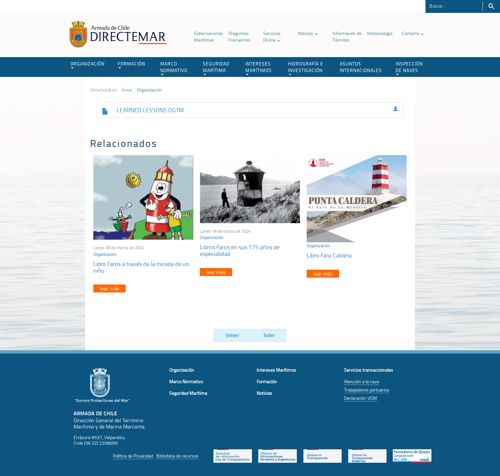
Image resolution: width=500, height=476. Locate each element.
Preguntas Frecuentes (239, 36)
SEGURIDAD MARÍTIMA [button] (216, 67)
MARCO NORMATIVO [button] (173, 67)
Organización (149, 89)
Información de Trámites (346, 36)
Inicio (127, 89)
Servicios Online (272, 36)
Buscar (491, 6)
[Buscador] (454, 5)
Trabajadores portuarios (367, 390)
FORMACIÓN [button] (131, 64)
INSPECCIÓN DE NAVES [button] (409, 67)
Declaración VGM (360, 398)
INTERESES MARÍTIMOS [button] (258, 67)
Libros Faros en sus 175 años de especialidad (240, 250)
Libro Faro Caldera (329, 255)
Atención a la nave (361, 381)
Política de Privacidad (133, 456)
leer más (109, 288)
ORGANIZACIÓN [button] (87, 64)
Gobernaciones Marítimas (208, 36)
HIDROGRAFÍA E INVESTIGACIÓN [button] (305, 67)
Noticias (308, 33)
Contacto (412, 33)
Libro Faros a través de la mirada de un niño (141, 267)
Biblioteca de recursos (177, 456)
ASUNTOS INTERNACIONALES (361, 66)
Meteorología (379, 33)
